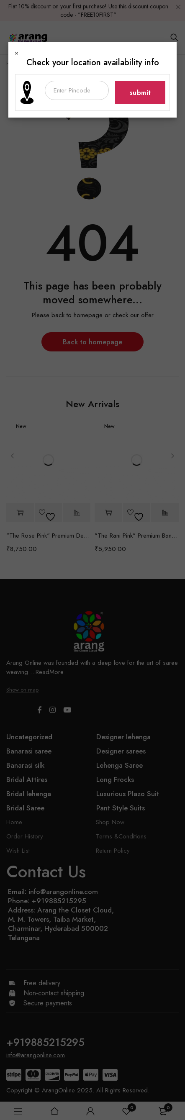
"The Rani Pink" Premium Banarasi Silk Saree (137, 535)
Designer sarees (121, 751)
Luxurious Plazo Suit (127, 794)
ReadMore (50, 672)
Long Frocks (115, 779)
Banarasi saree (28, 751)
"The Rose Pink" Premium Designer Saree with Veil (48, 535)
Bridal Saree (25, 808)
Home (13, 63)
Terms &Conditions (121, 836)
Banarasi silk (25, 765)
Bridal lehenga (28, 794)
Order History (24, 836)
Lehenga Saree (119, 765)
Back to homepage (92, 342)
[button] (20, 513)
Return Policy (113, 850)
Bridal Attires (26, 779)
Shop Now (110, 822)
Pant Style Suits (120, 808)
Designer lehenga (123, 737)
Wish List (18, 850)
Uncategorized (29, 737)
